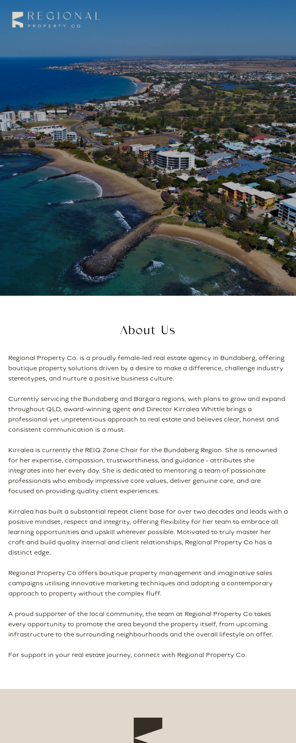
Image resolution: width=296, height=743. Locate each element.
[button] (274, 20)
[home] (54, 19)
